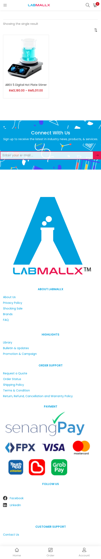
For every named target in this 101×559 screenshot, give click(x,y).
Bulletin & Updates (16, 348)
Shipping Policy (13, 385)
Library (7, 342)
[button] (95, 5)
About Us (9, 297)
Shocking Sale (13, 308)
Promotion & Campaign (20, 354)
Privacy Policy (12, 303)
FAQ (6, 320)
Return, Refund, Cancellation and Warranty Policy (38, 396)
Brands (8, 314)
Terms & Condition (16, 390)
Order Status (12, 379)
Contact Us (11, 535)
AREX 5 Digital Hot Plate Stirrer (26, 85)
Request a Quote (15, 373)
